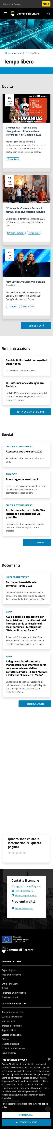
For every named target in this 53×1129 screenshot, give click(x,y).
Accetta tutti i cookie (26, 1122)
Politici (5, 995)
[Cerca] (48, 13)
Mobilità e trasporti (10, 1050)
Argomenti (19, 53)
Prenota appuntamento (24, 902)
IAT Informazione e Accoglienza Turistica (25, 384)
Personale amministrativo (14, 999)
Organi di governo (10, 977)
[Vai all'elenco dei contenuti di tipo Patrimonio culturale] (16, 233)
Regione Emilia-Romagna (11, 4)
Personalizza (26, 1115)
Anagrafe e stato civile (12, 1019)
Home (8, 53)
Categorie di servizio (14, 1010)
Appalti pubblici (9, 1037)
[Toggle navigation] (5, 13)
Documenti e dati (10, 1004)
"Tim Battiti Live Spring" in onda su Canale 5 (25, 283)
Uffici (4, 986)
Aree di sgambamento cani (22, 479)
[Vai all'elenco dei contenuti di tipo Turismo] (13, 306)
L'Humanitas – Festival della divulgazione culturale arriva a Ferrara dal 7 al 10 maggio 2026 (23, 131)
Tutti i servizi (37, 542)
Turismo (5, 1046)
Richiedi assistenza (22, 897)
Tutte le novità (36, 325)
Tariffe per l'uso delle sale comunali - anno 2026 (21, 584)
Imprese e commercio (12, 1032)
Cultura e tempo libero (12, 1023)
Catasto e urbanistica (11, 1041)
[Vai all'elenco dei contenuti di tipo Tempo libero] (13, 159)
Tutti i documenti (35, 704)
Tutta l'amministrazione (31, 411)
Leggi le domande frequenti (26, 893)
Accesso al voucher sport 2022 (24, 451)
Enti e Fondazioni (10, 990)
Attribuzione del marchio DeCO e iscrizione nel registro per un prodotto (25, 513)
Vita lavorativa (8, 1028)
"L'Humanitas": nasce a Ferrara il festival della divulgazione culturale (25, 210)
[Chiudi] (49, 1059)
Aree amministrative (11, 981)
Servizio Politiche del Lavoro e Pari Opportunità (26, 362)
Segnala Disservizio (22, 915)
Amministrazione (11, 968)
